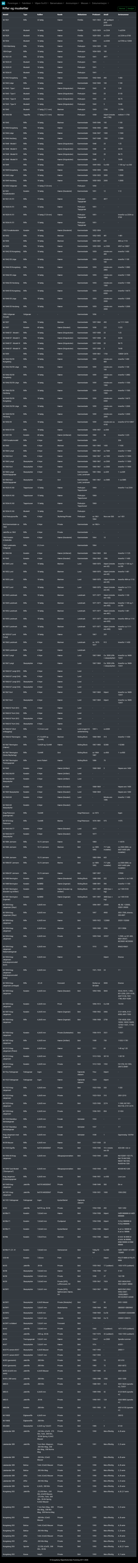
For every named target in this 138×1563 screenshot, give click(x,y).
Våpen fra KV (41, 3)
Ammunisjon (72, 3)
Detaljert (131, 8)
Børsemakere (56, 3)
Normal (122, 8)
